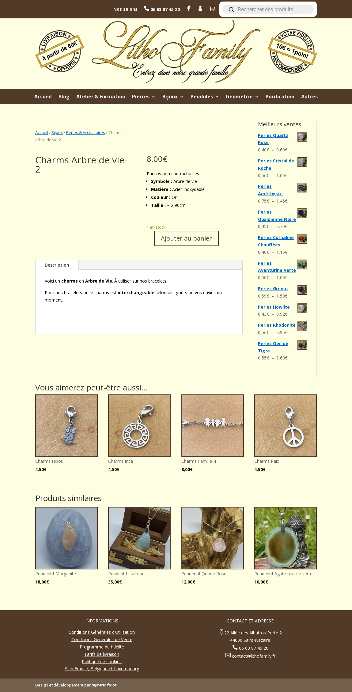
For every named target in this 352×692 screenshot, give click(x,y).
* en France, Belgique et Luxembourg (102, 668)
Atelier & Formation (100, 97)
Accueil (43, 97)
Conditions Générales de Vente (101, 639)
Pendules (202, 97)
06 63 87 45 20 (164, 9)
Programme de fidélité (102, 647)
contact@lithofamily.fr (253, 656)
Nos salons (125, 9)
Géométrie (239, 97)
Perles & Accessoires (85, 132)
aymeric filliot (104, 684)
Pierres (141, 97)
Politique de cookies (102, 661)
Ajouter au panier (186, 238)
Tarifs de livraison (101, 654)
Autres (309, 97)
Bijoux (170, 97)
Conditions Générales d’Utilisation (102, 632)
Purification (280, 97)
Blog (64, 97)
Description (57, 265)
